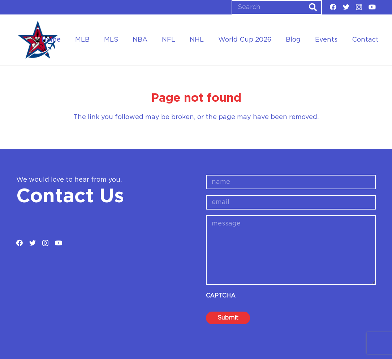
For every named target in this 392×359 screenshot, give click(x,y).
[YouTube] (372, 7)
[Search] (277, 7)
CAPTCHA (221, 296)
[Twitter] (346, 7)
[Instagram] (359, 7)
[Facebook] (333, 7)
